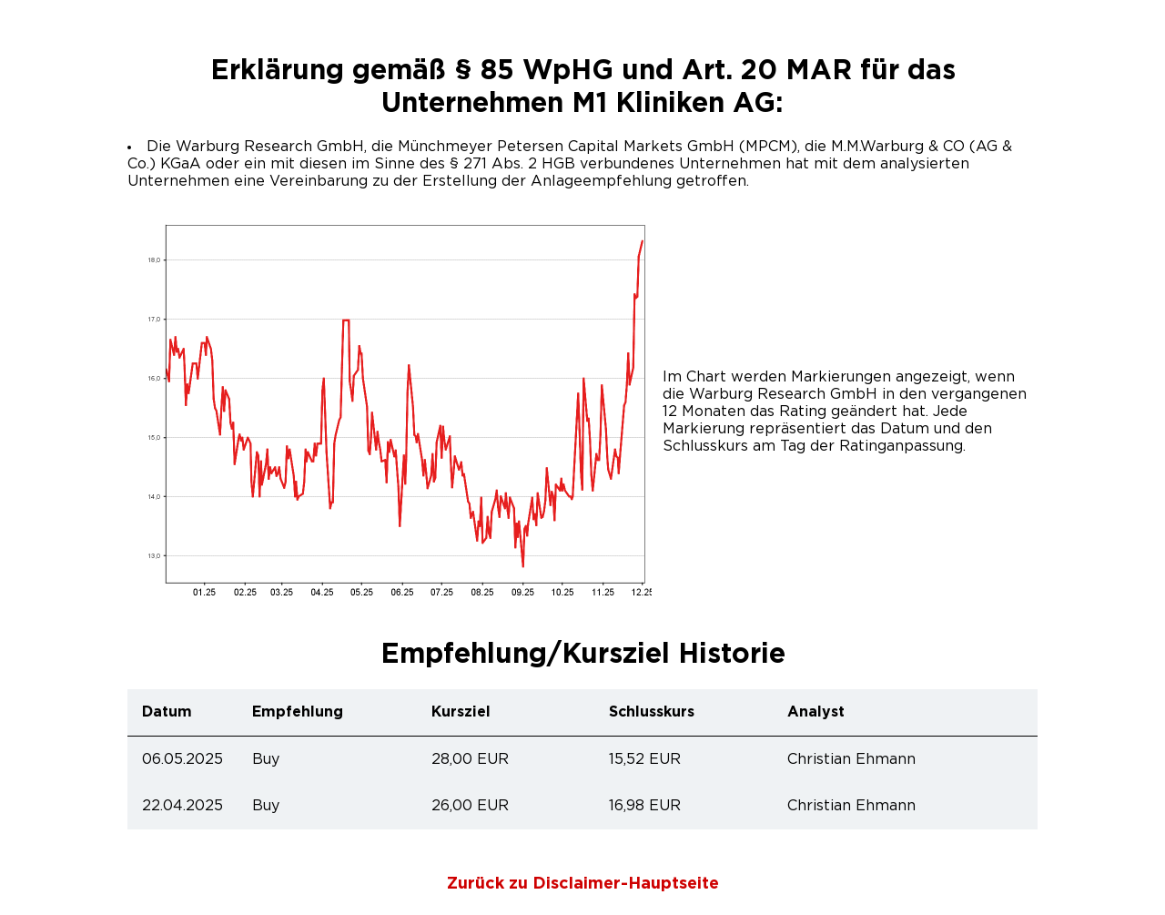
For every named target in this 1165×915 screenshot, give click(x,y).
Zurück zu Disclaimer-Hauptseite (583, 884)
